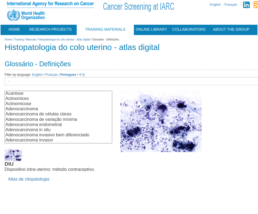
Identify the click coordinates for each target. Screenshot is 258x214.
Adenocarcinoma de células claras (58, 114)
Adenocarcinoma (58, 109)
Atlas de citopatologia (28, 179)
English (215, 5)
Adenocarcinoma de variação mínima (58, 119)
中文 (82, 75)
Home (14, 29)
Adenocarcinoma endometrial (58, 124)
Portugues (68, 75)
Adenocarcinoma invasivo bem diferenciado (58, 135)
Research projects (50, 29)
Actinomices (58, 98)
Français (230, 5)
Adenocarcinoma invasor (58, 140)
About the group (231, 29)
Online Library (151, 29)
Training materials (105, 29)
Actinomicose (58, 103)
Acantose (58, 93)
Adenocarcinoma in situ (58, 130)
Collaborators (188, 29)
